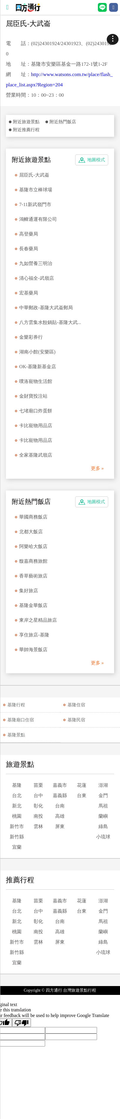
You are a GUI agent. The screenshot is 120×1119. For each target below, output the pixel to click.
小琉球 (103, 836)
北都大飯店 (31, 531)
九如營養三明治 (35, 263)
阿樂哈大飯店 (33, 546)
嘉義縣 (60, 795)
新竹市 (17, 826)
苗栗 (38, 785)
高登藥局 (28, 233)
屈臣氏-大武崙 (34, 174)
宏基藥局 (28, 292)
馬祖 (103, 805)
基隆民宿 (76, 720)
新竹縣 (17, 836)
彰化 (38, 805)
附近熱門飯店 (63, 121)
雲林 (38, 826)
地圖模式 (96, 159)
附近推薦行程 (26, 129)
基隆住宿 (76, 704)
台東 (81, 795)
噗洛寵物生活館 (35, 381)
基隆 (17, 785)
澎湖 (103, 785)
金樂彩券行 (31, 337)
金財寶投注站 (33, 396)
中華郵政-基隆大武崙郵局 (46, 307)
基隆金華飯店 (33, 605)
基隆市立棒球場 (35, 189)
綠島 (103, 826)
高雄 (60, 816)
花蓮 (81, 785)
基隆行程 (16, 704)
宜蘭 (17, 847)
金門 (103, 795)
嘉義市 (60, 785)
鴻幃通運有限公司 (38, 219)
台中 (38, 795)
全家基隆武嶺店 (35, 455)
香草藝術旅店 (33, 575)
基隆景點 (16, 735)
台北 (17, 795)
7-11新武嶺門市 (35, 204)
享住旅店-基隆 (34, 634)
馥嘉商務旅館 (33, 561)
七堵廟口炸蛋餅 (35, 410)
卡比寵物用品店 (35, 425)
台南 (60, 805)
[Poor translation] (21, 1022)
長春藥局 (28, 248)
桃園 (17, 816)
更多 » (97, 468)
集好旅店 (28, 590)
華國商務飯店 (33, 516)
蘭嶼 (103, 816)
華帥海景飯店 (33, 649)
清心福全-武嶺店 (36, 278)
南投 (38, 816)
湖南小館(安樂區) (37, 351)
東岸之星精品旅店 (38, 620)
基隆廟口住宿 (20, 720)
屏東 (60, 826)
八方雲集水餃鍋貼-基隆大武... (50, 322)
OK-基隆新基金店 (37, 366)
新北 (17, 805)
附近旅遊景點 (26, 121)
